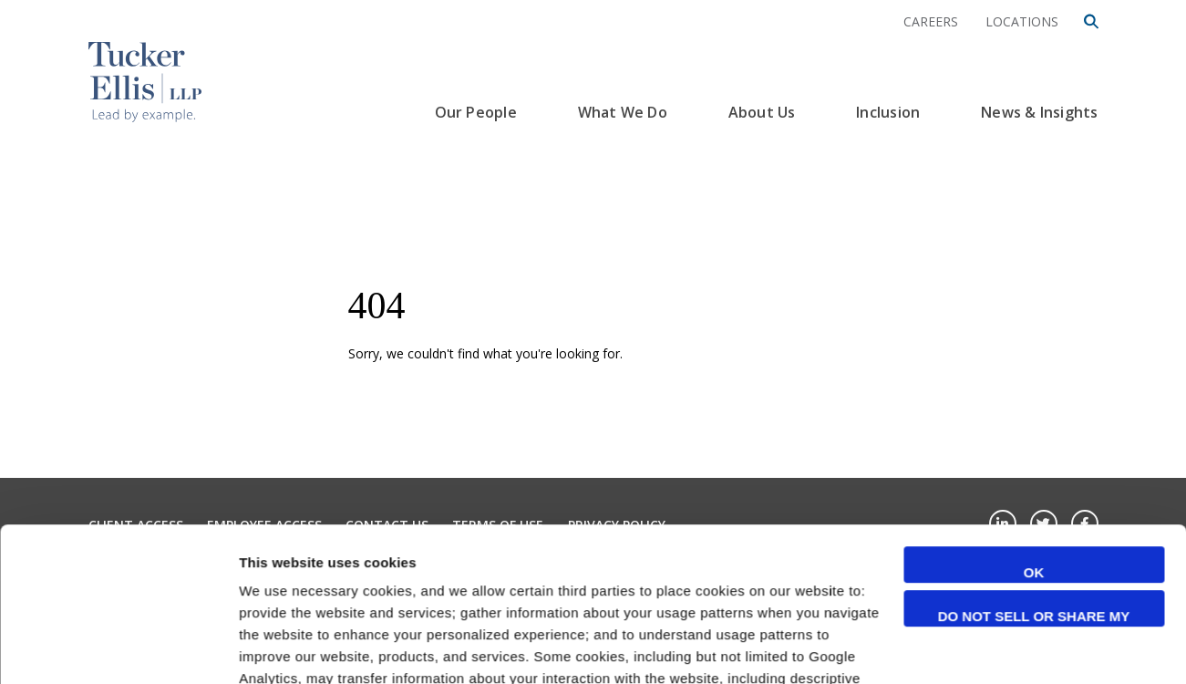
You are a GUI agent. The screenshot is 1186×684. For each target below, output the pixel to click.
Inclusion (888, 112)
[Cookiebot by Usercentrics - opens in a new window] (118, 648)
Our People (476, 112)
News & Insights (1039, 112)
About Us (762, 112)
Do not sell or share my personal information (1034, 473)
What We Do (622, 112)
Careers (930, 21)
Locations (1021, 21)
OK (1034, 428)
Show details (281, 648)
